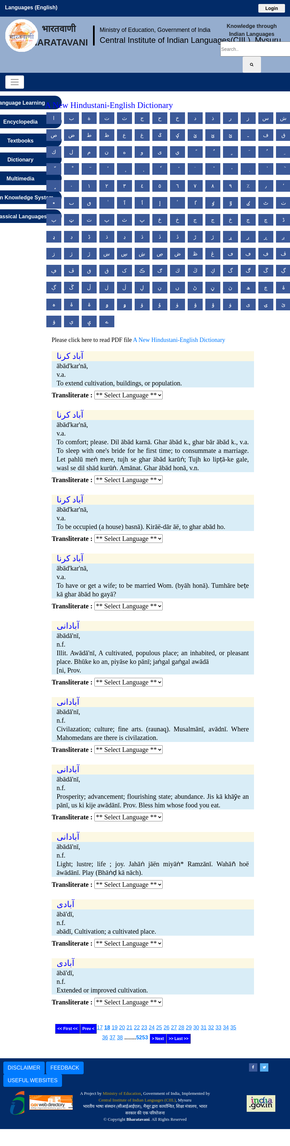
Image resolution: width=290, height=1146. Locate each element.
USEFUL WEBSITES (33, 1080)
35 (233, 1027)
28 (181, 1027)
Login (271, 8)
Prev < (88, 1028)
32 (211, 1027)
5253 (142, 1037)
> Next (158, 1038)
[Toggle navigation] (14, 82)
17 (100, 1027)
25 (159, 1027)
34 (226, 1027)
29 (189, 1027)
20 (122, 1027)
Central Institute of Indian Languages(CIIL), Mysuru (190, 40)
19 (115, 1027)
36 (105, 1037)
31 (204, 1027)
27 (174, 1027)
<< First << (67, 1028)
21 (129, 1027)
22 (137, 1027)
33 (218, 1027)
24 (152, 1027)
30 (196, 1027)
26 (167, 1027)
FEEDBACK (64, 1068)
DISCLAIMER (24, 1068)
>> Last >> (178, 1038)
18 (107, 1027)
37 (112, 1037)
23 (144, 1027)
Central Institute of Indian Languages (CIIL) (137, 1099)
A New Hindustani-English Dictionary (179, 340)
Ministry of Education (122, 1093)
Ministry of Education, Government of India (155, 30)
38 (120, 1037)
